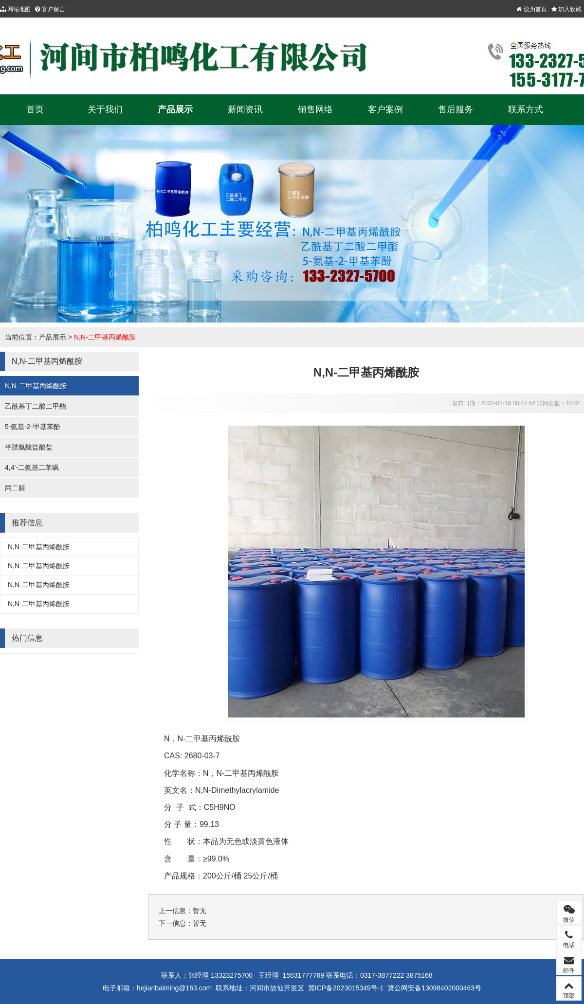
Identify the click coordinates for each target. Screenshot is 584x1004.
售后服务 (455, 109)
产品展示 (175, 109)
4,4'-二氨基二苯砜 (32, 467)
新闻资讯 (245, 109)
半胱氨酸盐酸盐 (29, 447)
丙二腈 (15, 488)
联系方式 (525, 109)
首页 (35, 109)
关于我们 (105, 109)
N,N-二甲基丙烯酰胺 (105, 337)
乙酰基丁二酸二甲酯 (35, 406)
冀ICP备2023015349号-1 (346, 988)
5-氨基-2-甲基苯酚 (32, 426)
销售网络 (315, 109)
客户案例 (385, 109)
